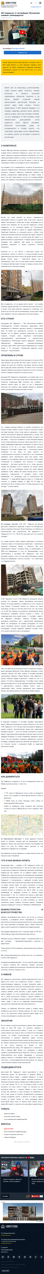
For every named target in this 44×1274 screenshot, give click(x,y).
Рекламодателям (7, 1250)
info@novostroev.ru (6, 1235)
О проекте (4, 1247)
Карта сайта (5, 1270)
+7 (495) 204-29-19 (35, 7)
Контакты (4, 1252)
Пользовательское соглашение (9, 1267)
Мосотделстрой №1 (18, 48)
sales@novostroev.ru (6, 1243)
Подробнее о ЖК (22, 52)
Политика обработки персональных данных (13, 1264)
